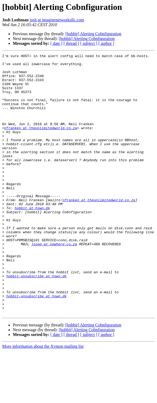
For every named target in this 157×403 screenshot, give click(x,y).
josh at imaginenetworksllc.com (57, 20)
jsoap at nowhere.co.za (54, 282)
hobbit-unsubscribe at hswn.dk (36, 320)
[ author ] (106, 43)
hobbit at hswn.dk (32, 239)
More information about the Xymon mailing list (43, 398)
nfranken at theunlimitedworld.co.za (40, 143)
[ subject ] (88, 43)
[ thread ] (71, 43)
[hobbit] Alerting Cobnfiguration (93, 33)
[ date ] (56, 43)
